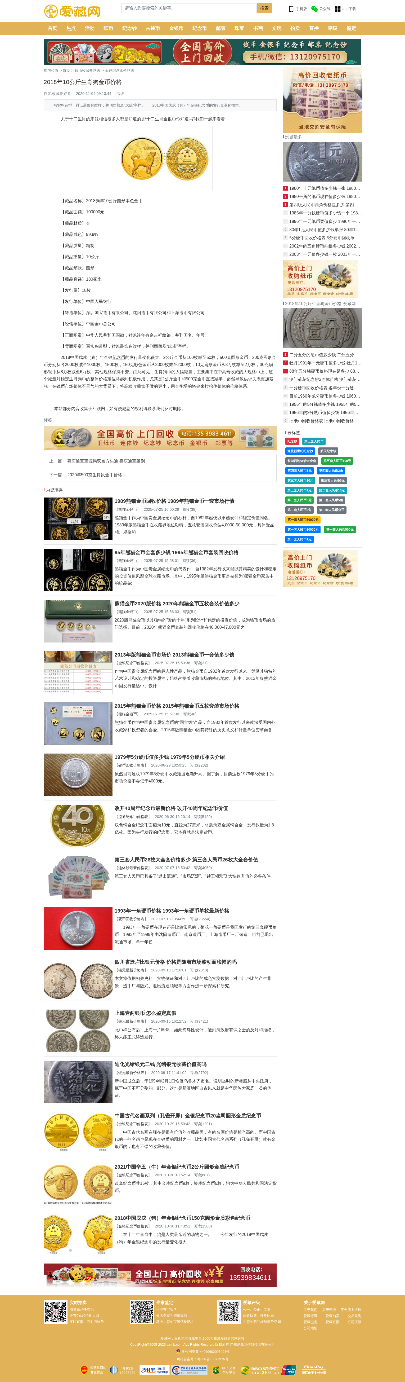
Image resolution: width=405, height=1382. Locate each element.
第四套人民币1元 (299, 471)
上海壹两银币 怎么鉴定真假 (145, 1013)
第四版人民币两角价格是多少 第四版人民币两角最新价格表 (344, 205)
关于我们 (310, 1310)
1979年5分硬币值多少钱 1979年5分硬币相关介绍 (170, 757)
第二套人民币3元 (299, 500)
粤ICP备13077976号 (212, 1359)
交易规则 (354, 1316)
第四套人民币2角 (331, 471)
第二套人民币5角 (331, 500)
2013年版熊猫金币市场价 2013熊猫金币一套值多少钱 (174, 655)
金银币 (176, 28)
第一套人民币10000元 (302, 529)
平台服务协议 (351, 1310)
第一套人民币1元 (299, 539)
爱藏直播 (332, 1322)
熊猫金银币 (127, 509)
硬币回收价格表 (131, 765)
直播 (314, 28)
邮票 (221, 28)
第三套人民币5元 (333, 480)
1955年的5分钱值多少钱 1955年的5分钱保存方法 (335, 404)
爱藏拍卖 (332, 1316)
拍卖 (295, 28)
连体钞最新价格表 (133, 868)
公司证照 (354, 1322)
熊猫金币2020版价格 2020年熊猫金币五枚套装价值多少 (177, 603)
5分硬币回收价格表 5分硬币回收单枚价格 (328, 238)
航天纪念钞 (328, 451)
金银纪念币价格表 (119, 70)
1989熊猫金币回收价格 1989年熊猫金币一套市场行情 (174, 501)
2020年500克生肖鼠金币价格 (94, 475)
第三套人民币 (313, 441)
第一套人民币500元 (340, 529)
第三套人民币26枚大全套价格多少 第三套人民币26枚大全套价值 (186, 859)
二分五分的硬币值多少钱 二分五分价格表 (328, 355)
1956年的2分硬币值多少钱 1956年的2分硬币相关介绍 (339, 412)
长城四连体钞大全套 (301, 461)
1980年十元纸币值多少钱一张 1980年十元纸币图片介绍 (341, 188)
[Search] (189, 8)
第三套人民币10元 (300, 480)
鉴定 (351, 28)
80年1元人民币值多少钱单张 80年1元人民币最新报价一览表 (345, 229)
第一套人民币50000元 (302, 520)
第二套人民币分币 (331, 510)
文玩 (276, 28)
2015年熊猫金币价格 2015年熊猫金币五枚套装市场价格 (177, 706)
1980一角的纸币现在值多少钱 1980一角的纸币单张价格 (341, 196)
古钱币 (153, 28)
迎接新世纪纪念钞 (300, 451)
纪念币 (199, 28)
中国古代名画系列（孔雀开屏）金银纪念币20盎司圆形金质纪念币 (188, 1116)
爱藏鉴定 (310, 1322)
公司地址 (310, 1328)
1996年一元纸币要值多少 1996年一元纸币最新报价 (337, 221)
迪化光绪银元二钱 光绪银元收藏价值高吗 (160, 1064)
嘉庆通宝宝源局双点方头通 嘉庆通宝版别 (106, 461)
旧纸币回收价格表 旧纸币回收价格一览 (325, 421)
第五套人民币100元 (337, 461)
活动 (89, 28)
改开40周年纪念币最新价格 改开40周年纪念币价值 (171, 808)
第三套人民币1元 (299, 490)
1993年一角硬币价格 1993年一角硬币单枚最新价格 (172, 911)
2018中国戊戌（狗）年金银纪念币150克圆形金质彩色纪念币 (182, 1218)
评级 (332, 28)
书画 (258, 28)
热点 (71, 28)
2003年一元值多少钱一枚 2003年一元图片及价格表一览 (341, 254)
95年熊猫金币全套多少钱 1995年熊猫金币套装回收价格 (176, 552)
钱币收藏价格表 (88, 70)
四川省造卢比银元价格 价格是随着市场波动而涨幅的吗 (176, 962)
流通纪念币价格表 (133, 817)
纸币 (108, 28)
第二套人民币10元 (332, 490)
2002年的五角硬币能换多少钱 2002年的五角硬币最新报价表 (346, 246)
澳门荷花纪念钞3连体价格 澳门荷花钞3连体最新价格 (338, 379)
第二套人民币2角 (299, 510)
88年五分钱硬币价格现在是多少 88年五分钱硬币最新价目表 (345, 371)
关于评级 (329, 1310)
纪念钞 (129, 28)
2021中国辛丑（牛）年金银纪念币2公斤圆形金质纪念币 (177, 1167)
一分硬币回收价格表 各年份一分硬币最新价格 (332, 388)
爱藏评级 (310, 1316)
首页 (52, 28)
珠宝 (239, 28)
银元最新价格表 (131, 970)
